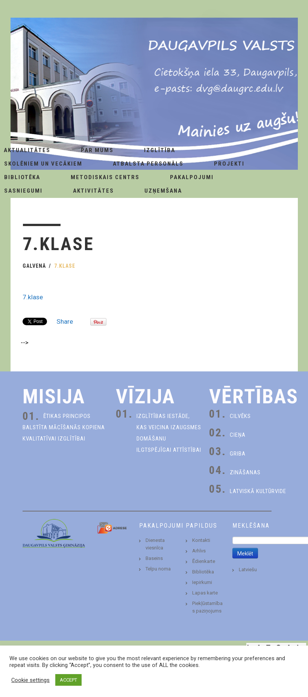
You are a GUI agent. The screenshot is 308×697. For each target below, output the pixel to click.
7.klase (33, 297)
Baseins (154, 558)
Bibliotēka (203, 572)
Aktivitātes (93, 190)
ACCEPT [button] (68, 680)
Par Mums (97, 150)
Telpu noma (158, 569)
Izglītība (159, 150)
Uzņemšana (163, 190)
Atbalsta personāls (148, 163)
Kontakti (201, 540)
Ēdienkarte (203, 561)
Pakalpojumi (192, 177)
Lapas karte (205, 593)
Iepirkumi (202, 582)
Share (64, 321)
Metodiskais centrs (105, 177)
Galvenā (34, 266)
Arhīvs (199, 551)
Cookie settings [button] (30, 680)
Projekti (229, 163)
